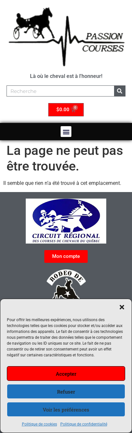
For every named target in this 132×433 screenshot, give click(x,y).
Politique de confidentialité (83, 424)
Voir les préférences (66, 409)
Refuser (66, 391)
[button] (122, 307)
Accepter (66, 373)
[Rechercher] (119, 91)
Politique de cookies (39, 424)
